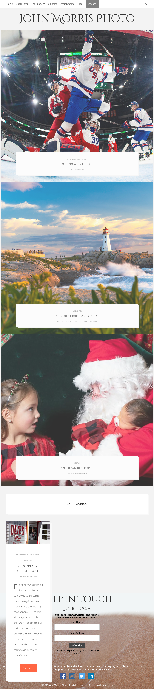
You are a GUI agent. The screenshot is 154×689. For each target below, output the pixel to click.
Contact (91, 4)
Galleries (52, 4)
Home (9, 4)
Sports (84, 157)
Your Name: (77, 620)
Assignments (67, 4)
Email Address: (77, 631)
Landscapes (76, 309)
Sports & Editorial (77, 163)
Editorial (30, 552)
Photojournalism (73, 157)
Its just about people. (77, 465)
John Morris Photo (77, 19)
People (77, 460)
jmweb (34, 574)
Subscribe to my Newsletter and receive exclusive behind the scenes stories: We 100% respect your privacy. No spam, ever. (77, 631)
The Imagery (38, 4)
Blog (80, 4)
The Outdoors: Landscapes (77, 314)
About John (22, 4)
